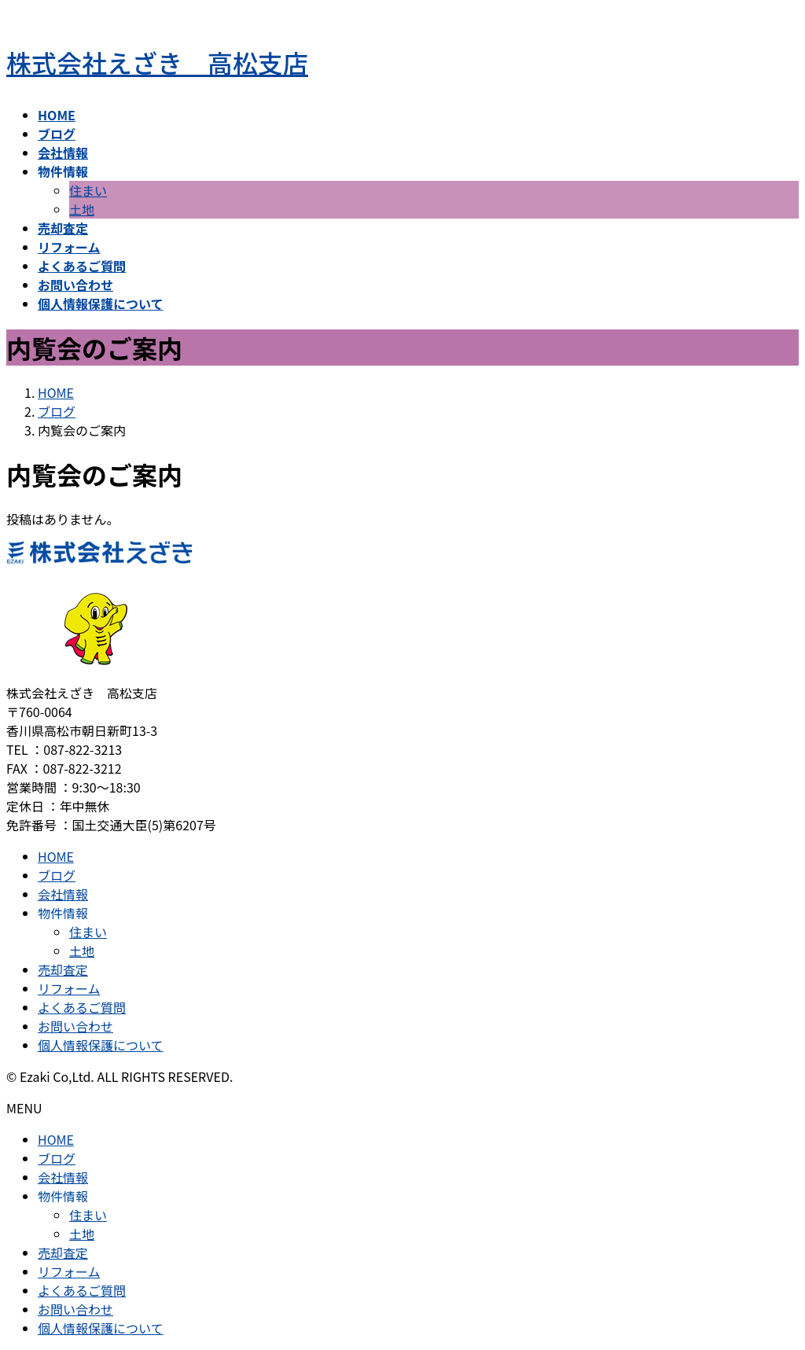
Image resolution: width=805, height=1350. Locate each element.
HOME (56, 856)
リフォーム (69, 988)
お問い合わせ (75, 1026)
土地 (81, 209)
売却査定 (63, 969)
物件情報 (63, 912)
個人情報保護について (101, 1044)
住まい (88, 190)
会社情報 (63, 894)
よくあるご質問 (82, 1007)
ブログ (56, 875)
